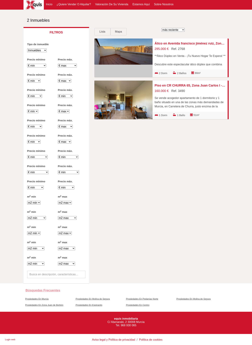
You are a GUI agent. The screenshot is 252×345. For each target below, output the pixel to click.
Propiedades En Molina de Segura (93, 299)
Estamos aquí (141, 4)
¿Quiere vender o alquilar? (74, 4)
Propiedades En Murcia (37, 299)
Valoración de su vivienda (111, 4)
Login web (10, 339)
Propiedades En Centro (137, 305)
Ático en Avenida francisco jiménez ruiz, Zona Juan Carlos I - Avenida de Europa (190, 43)
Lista (102, 31)
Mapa (118, 31)
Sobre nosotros (163, 4)
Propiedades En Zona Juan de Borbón (44, 305)
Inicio (49, 4)
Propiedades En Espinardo (89, 305)
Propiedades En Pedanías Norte (142, 299)
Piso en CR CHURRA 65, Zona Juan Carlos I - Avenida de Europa (190, 85)
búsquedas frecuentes (43, 290)
